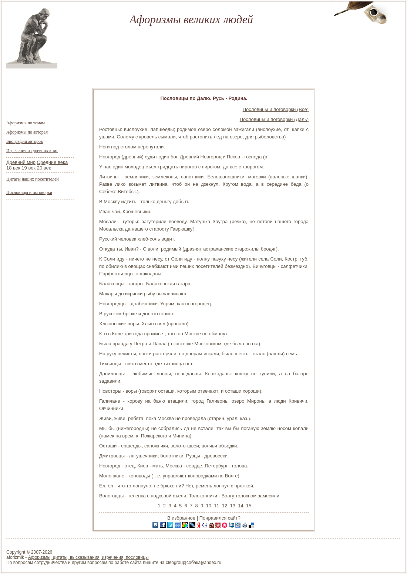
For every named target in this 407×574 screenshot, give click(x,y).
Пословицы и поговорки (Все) (276, 109)
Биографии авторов (24, 141)
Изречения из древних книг (32, 150)
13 (232, 505)
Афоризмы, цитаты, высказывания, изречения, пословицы (88, 557)
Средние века (52, 162)
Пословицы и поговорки (29, 192)
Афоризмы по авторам (27, 132)
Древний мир (21, 162)
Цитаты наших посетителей (32, 179)
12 (224, 505)
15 (248, 505)
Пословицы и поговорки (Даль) (274, 119)
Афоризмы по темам (25, 122)
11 (216, 505)
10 (208, 505)
